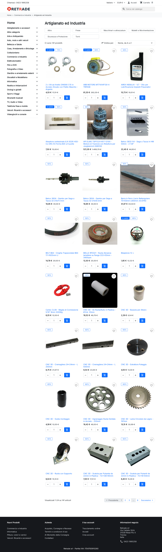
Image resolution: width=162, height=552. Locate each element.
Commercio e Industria (17, 57)
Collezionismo (13, 53)
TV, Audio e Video (15, 102)
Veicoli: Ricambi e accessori (19, 110)
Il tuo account (88, 522)
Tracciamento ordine (91, 528)
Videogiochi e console (16, 114)
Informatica (12, 81)
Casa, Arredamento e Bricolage (20, 48)
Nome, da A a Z (135, 43)
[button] (132, 3)
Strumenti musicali (15, 98)
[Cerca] (138, 9)
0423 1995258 (130, 541)
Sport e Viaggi (13, 94)
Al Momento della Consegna (57, 535)
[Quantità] (54, 98)
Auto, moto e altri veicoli (17, 40)
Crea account (88, 535)
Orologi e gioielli (14, 90)
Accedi (85, 532)
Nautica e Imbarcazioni (17, 85)
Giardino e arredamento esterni (20, 73)
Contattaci (49, 538)
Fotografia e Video (15, 69)
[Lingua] (110, 3)
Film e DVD (12, 65)
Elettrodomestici (14, 61)
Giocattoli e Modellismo (17, 77)
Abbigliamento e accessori (18, 28)
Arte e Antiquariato (15, 36)
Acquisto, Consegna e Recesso (58, 528)
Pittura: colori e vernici (16, 535)
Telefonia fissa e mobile (17, 106)
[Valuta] (121, 3)
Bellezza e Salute (14, 44)
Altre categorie (13, 32)
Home (11, 22)
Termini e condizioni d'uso (56, 532)
